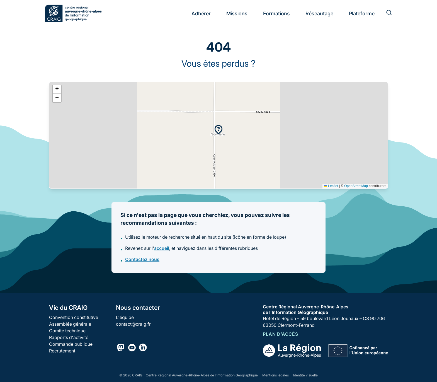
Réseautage (319, 13)
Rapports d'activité (68, 337)
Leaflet (331, 186)
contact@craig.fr (133, 324)
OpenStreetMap (356, 186)
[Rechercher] (385, 13)
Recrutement (62, 351)
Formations (276, 13)
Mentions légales (276, 375)
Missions (236, 13)
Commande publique (71, 344)
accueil (161, 248)
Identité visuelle (305, 375)
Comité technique (67, 330)
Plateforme (362, 13)
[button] (218, 129)
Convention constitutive (73, 317)
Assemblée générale (70, 324)
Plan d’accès (280, 334)
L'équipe (125, 317)
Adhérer (201, 13)
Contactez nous (142, 259)
